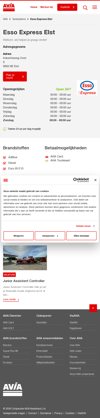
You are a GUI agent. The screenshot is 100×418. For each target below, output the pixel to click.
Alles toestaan (81, 235)
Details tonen (83, 226)
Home (33, 7)
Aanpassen (50, 235)
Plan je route (10, 76)
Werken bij (46, 7)
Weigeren (18, 235)
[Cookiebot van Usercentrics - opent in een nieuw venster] (75, 180)
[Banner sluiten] (95, 180)
